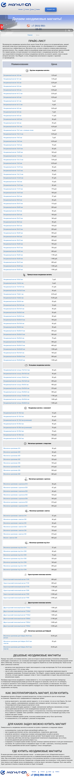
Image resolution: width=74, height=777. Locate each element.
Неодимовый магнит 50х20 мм (13, 266)
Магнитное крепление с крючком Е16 (15, 484)
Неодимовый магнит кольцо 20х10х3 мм (16, 373)
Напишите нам (51, 9)
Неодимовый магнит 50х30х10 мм (14, 356)
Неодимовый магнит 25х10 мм (13, 218)
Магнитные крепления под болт (37, 542)
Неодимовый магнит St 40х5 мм (14, 438)
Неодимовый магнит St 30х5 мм (14, 435)
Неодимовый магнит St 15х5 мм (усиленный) (18, 420)
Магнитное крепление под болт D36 (15, 562)
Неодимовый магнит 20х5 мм (13, 200)
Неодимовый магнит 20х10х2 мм (14, 305)
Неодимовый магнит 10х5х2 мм (13, 283)
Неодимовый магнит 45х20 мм (13, 251)
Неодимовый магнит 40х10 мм (13, 240)
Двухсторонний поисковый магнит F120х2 (17, 611)
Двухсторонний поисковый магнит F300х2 (17, 622)
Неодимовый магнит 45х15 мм (13, 247)
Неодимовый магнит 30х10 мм (13, 229)
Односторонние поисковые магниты (37, 574)
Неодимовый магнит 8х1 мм (12, 101)
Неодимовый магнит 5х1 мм (12, 79)
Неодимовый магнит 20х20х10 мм (14, 319)
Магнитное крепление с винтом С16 (15, 515)
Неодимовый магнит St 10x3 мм (14, 413)
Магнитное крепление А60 (12, 474)
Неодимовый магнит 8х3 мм (12, 112)
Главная (30, 35)
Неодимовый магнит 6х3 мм (12, 97)
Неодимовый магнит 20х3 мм (13, 196)
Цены (32, 9)
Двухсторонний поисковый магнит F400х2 (17, 626)
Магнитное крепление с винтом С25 (15, 523)
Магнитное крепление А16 (12, 448)
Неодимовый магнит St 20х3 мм (14, 423)
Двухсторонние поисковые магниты (37, 602)
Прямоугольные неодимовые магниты (37, 274)
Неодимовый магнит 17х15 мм (13, 189)
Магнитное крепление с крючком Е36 (15, 498)
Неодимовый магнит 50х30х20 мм (14, 360)
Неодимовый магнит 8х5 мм (12, 115)
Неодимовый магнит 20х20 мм (13, 207)
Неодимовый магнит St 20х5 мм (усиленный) (18, 427)
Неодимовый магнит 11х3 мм (13, 156)
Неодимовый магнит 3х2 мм (12, 75)
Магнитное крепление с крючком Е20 (15, 487)
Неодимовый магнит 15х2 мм (13, 181)
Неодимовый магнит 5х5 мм (12, 90)
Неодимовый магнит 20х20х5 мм (14, 316)
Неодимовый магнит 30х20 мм (13, 233)
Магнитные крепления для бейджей (37, 631)
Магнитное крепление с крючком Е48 (15, 506)
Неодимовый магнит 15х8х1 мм (13, 294)
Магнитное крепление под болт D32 (15, 558)
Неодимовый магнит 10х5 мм (13, 145)
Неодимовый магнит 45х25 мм (13, 255)
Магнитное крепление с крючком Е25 (15, 491)
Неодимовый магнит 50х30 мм (13, 269)
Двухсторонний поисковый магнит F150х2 (17, 615)
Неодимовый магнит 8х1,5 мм (13, 104)
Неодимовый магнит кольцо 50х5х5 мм (16, 384)
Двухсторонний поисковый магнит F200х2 (17, 618)
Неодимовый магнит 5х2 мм (12, 82)
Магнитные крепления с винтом (37, 511)
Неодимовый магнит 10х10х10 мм (14, 290)
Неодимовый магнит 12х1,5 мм (13, 159)
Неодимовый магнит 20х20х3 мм (14, 312)
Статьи (27, 9)
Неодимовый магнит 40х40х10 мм (14, 345)
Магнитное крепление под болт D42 (15, 566)
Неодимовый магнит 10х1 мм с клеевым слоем (18, 130)
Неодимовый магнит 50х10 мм (13, 262)
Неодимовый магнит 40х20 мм (13, 244)
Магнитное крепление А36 (12, 463)
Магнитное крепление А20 (12, 452)
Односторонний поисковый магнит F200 (16, 590)
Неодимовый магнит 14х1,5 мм (13, 174)
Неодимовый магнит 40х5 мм (13, 236)
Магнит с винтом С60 (10, 537)
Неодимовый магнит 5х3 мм (12, 86)
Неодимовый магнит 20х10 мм (13, 203)
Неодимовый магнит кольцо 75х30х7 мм (16, 395)
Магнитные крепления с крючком (37, 479)
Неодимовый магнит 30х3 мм (13, 222)
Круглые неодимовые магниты (37, 70)
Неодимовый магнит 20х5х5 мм (13, 301)
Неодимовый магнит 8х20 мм (13, 119)
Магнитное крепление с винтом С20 (15, 519)
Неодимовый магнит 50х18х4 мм (14, 352)
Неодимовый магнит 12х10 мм (13, 167)
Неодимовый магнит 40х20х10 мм (14, 342)
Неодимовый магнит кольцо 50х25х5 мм (16, 388)
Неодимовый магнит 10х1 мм (13, 126)
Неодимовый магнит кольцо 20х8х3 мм (16, 377)
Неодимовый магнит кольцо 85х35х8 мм (16, 399)
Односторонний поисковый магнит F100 (16, 579)
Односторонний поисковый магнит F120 (16, 583)
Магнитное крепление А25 (12, 455)
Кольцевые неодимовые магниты (37, 365)
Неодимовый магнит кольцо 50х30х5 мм (16, 392)
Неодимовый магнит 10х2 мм (13, 137)
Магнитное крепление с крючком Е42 (15, 502)
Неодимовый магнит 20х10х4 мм (14, 308)
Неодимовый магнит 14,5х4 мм (13, 178)
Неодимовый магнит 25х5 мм (13, 214)
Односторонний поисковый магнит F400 (16, 597)
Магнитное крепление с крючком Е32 (15, 495)
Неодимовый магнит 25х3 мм (13, 211)
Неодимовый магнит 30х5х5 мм (13, 327)
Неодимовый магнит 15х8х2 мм (13, 297)
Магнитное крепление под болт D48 (15, 569)
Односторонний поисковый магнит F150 (16, 586)
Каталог (20, 9)
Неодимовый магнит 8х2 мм (12, 108)
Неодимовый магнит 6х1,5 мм (13, 93)
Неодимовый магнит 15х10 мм (13, 185)
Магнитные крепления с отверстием (37, 443)
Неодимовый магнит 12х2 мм (13, 163)
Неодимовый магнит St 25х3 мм (14, 431)
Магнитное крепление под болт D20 (15, 551)
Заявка (38, 9)
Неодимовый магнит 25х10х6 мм (14, 323)
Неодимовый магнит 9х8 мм (12, 123)
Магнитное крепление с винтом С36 (15, 530)
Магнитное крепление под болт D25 (15, 555)
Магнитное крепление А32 (12, 459)
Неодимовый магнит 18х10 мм (13, 192)
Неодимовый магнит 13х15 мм (13, 170)
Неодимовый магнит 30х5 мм (13, 225)
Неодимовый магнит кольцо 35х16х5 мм (16, 381)
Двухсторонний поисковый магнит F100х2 (17, 607)
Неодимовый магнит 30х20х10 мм (14, 330)
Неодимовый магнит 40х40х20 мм (14, 349)
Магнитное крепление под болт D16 (15, 547)
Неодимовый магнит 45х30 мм (13, 258)
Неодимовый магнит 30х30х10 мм (14, 334)
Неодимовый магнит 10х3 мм (13, 141)
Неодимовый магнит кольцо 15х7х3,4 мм (17, 370)
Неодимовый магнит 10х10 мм (13, 148)
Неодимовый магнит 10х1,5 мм (13, 134)
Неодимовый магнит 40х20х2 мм (14, 338)
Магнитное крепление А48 (12, 470)
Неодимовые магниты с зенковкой (37, 408)
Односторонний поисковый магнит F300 (16, 594)
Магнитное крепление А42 (12, 466)
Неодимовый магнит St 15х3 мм (14, 416)
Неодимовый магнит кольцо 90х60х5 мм (16, 403)
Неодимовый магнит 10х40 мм (13, 152)
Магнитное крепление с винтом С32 (15, 526)
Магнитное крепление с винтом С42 (15, 534)
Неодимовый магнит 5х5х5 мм (13, 279)
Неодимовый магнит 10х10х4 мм (14, 286)
